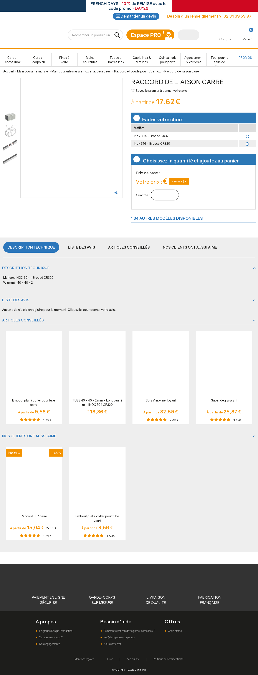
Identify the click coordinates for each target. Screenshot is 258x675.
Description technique (31, 248)
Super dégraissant (224, 401)
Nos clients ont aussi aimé (190, 248)
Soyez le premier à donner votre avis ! (160, 91)
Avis (47, 421)
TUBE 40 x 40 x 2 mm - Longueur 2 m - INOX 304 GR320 (97, 403)
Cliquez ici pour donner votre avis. (92, 310)
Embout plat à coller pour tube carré (34, 403)
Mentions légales (84, 659)
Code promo (174, 630)
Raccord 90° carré (34, 517)
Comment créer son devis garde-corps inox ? (129, 630)
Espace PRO (146, 36)
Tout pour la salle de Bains (219, 62)
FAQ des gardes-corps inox (119, 637)
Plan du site (133, 659)
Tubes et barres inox (116, 61)
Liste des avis (81, 248)
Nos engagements (49, 644)
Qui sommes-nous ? (50, 637)
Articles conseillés (129, 248)
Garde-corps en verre (38, 62)
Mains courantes (90, 61)
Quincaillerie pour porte (168, 61)
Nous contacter (112, 644)
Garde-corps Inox (13, 61)
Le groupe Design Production (55, 630)
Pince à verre (64, 61)
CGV (110, 659)
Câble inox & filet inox (142, 61)
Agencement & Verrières (193, 61)
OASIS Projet (118, 669)
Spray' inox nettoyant (161, 401)
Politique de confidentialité (168, 659)
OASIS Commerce (137, 669)
